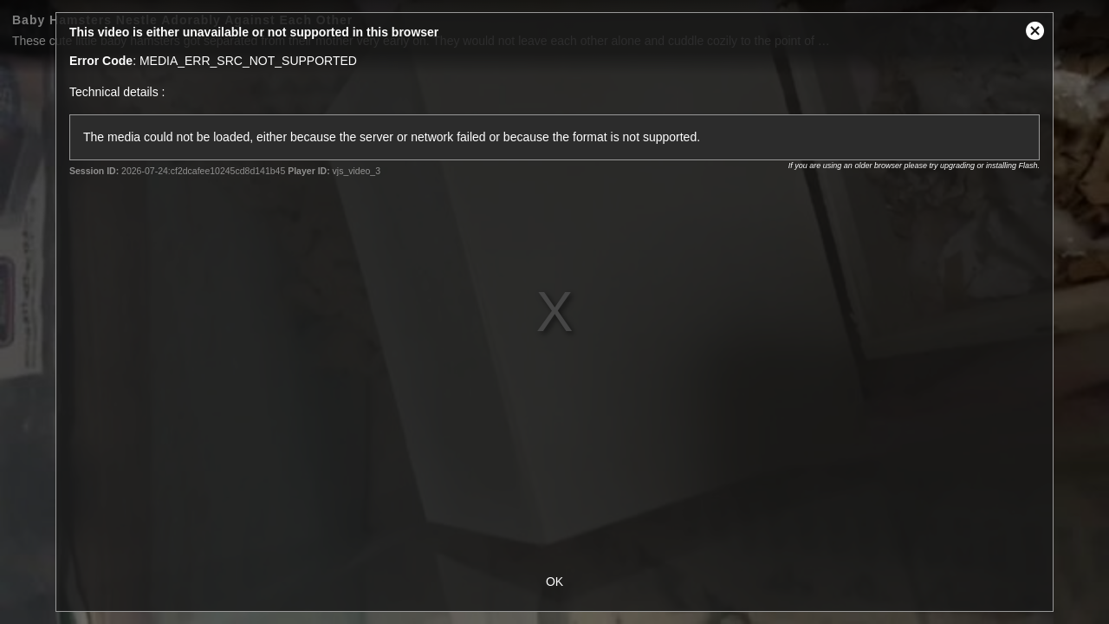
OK (554, 581)
